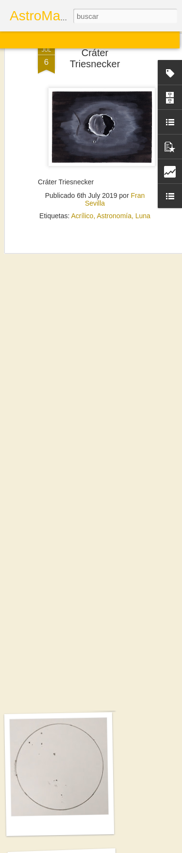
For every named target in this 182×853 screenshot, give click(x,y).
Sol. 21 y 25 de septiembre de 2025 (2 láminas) (89, 699)
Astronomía (114, 186)
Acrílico (82, 186)
